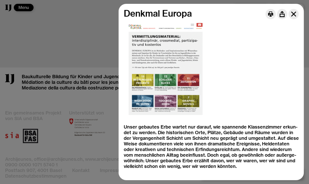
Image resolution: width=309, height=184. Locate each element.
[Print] (270, 14)
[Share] (282, 14)
